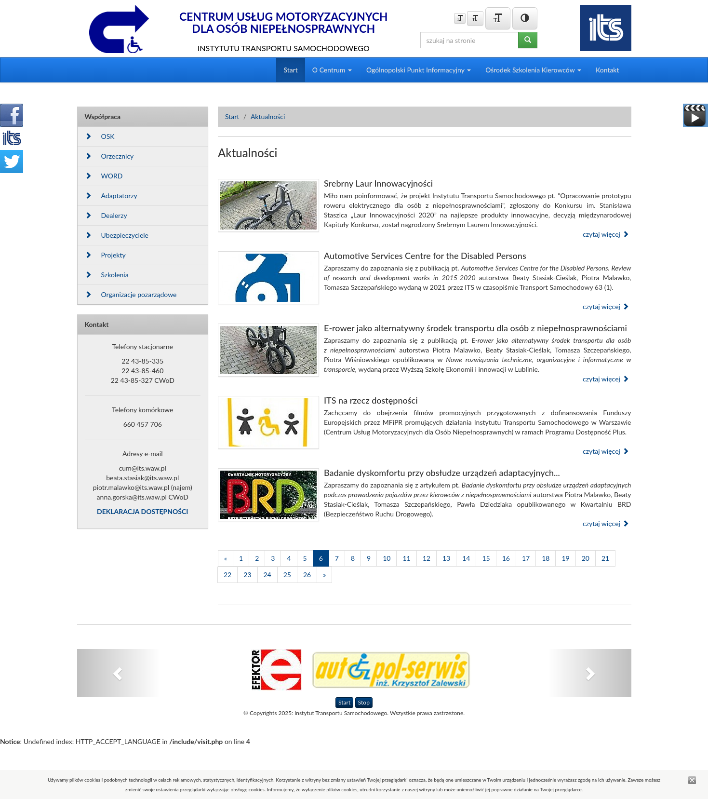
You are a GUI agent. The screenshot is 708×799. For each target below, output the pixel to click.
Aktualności (268, 116)
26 (307, 574)
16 (506, 558)
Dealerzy (106, 215)
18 (545, 558)
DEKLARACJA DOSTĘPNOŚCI (142, 511)
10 (386, 558)
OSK (100, 136)
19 (565, 558)
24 (267, 574)
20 (585, 558)
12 (426, 558)
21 (605, 558)
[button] (118, 673)
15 (486, 558)
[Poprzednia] (225, 558)
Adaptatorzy (111, 195)
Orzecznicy (109, 156)
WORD (104, 176)
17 (526, 558)
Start (290, 70)
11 (406, 558)
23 (247, 574)
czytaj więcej (606, 234)
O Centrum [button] (332, 70)
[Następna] (324, 575)
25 (287, 574)
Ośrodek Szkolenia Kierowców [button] (533, 70)
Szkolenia (107, 275)
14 (466, 558)
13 (446, 558)
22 (227, 574)
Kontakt (607, 70)
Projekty (105, 255)
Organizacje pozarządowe (131, 294)
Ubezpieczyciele (116, 235)
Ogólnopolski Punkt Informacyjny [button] (418, 70)
